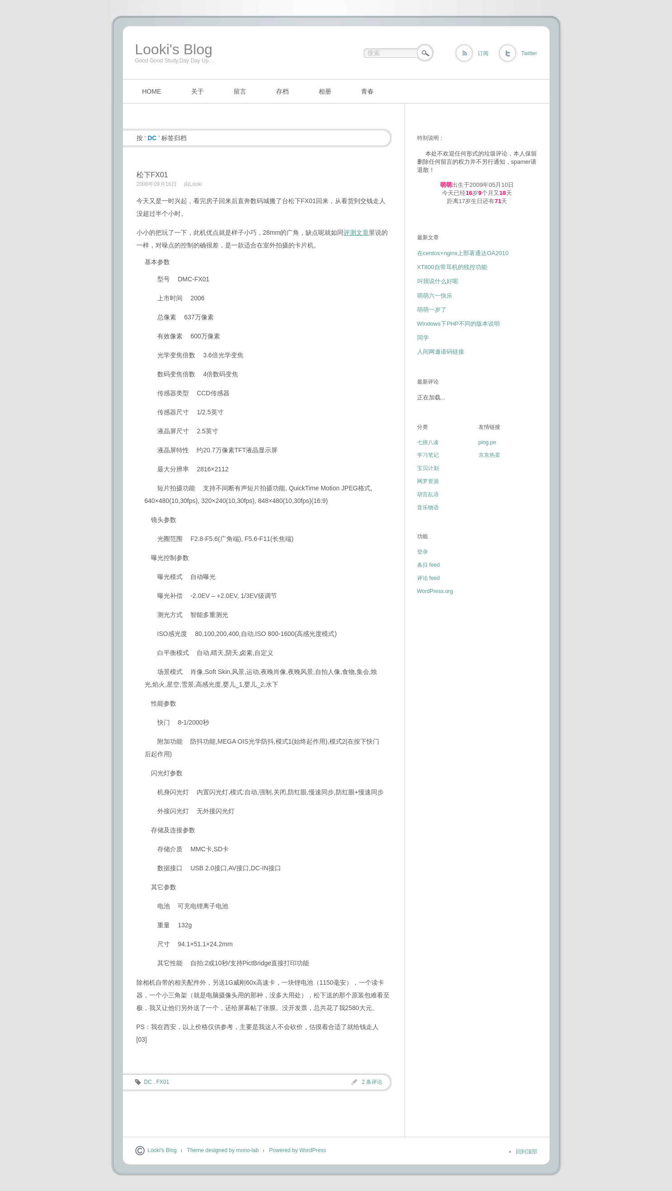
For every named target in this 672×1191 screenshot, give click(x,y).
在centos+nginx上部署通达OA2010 (463, 253)
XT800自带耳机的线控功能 (452, 267)
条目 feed (428, 565)
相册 (325, 91)
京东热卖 (489, 455)
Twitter (529, 53)
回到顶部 (526, 1151)
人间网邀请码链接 (440, 351)
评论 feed (428, 578)
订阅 (483, 53)
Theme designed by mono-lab (223, 1150)
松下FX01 (152, 175)
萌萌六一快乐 (434, 295)
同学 (423, 337)
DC (148, 1082)
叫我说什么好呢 (437, 281)
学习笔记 (428, 455)
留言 (240, 91)
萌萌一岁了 (431, 309)
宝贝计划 (428, 468)
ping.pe (487, 442)
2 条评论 (372, 1082)
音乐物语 (428, 507)
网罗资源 (428, 481)
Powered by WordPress (297, 1150)
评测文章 (356, 232)
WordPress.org (435, 591)
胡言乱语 (428, 494)
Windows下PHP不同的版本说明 (458, 323)
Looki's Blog (174, 49)
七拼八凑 (428, 442)
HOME (151, 91)
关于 (197, 91)
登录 (422, 552)
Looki (195, 184)
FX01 (162, 1082)
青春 (367, 91)
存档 (282, 91)
